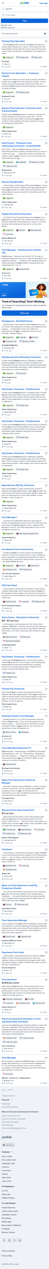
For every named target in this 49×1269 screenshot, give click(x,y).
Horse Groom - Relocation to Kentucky (20, 617)
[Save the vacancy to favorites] (46, 41)
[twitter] (14, 1240)
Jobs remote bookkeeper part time (14, 1128)
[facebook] (4, 1240)
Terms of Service (8, 1251)
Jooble (16, 1264)
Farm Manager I (9, 517)
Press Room (6, 1170)
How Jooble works (9, 1160)
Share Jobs (6, 1194)
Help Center (6, 1177)
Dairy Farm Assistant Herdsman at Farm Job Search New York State (21, 1020)
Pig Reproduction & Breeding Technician (21, 357)
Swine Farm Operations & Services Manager (18, 781)
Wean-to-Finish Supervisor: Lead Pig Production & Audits (19, 886)
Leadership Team (8, 1163)
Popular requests (9, 1096)
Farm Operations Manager (14, 920)
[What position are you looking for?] (24, 8)
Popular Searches (8, 1207)
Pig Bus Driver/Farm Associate (16, 214)
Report (43, 66)
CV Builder (6, 1229)
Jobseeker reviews (9, 1215)
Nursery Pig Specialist (12, 182)
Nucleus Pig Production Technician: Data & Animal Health (22, 109)
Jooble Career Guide (10, 1211)
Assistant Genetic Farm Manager (18, 716)
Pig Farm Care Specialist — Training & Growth (20, 74)
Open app (43, 3)
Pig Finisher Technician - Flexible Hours (21, 389)
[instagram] (9, 1240)
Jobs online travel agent (10, 1122)
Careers (5, 1174)
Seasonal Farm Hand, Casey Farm (18, 810)
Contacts (5, 1167)
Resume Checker (8, 1232)
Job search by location (10, 1107)
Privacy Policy (7, 1256)
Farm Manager (9, 1058)
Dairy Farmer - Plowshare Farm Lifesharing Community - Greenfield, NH (21, 144)
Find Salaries (6, 1218)
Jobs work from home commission (13, 1119)
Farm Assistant (9, 979)
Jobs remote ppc (7, 1125)
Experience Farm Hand (13, 952)
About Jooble (7, 1156)
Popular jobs (6, 1104)
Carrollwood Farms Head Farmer (17, 549)
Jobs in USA (6, 1181)
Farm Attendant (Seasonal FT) (16, 748)
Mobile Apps (6, 1222)
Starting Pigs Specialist (13, 41)
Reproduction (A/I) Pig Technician (18, 485)
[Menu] (3, 3)
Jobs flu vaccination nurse (11, 1116)
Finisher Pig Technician (13, 689)
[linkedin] (20, 1240)
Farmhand (7, 849)
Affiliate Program (8, 1198)
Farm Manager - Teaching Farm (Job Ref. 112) (21, 251)
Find (24, 21)
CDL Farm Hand (9, 585)
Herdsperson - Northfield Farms (17, 321)
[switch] (45, 33)
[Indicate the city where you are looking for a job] (24, 15)
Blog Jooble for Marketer (11, 1225)
